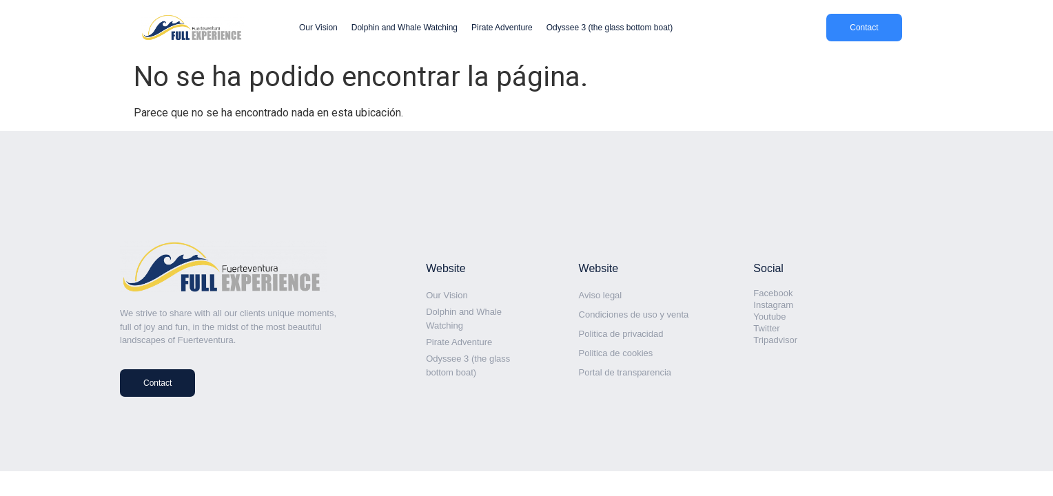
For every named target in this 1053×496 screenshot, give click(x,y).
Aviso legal (600, 295)
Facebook (773, 293)
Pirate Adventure (502, 27)
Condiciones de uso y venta (634, 314)
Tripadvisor (775, 340)
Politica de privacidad (621, 334)
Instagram (773, 305)
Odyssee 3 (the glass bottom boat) (609, 27)
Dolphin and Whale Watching (404, 27)
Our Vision (318, 27)
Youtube (769, 316)
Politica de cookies (616, 353)
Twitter (766, 328)
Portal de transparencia (625, 372)
